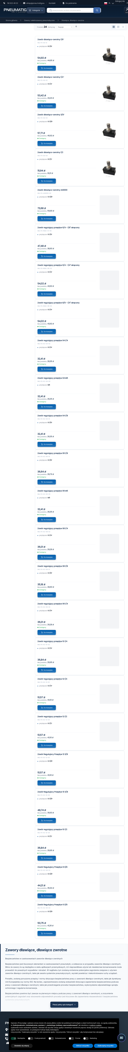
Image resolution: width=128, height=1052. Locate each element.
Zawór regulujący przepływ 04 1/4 (53, 340)
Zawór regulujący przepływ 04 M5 (53, 378)
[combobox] (74, 10)
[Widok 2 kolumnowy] (118, 27)
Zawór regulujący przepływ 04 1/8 (53, 415)
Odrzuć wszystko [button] (82, 1046)
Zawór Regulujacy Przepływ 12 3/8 (53, 754)
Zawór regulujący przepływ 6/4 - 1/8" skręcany (58, 227)
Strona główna (11, 20)
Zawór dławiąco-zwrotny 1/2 (50, 152)
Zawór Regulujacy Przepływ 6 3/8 (52, 904)
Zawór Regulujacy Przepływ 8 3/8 (52, 867)
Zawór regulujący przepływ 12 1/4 (52, 679)
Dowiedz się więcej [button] (21, 1046)
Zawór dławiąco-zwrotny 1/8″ (51, 39)
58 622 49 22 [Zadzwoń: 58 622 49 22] (12, 3)
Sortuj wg (51, 27)
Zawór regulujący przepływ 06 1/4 (53, 603)
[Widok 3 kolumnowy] (114, 27)
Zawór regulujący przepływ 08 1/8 (53, 566)
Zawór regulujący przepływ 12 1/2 (52, 716)
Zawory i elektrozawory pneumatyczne (39, 20)
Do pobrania (71, 3)
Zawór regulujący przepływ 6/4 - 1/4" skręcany (58, 265)
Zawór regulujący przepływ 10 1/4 (52, 641)
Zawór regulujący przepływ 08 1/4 (53, 528)
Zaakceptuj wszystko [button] (106, 1046)
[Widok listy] (123, 27)
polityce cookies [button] (96, 1025)
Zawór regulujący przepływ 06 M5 (53, 491)
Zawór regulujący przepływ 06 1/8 (53, 453)
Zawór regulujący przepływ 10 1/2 (52, 829)
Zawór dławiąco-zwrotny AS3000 (52, 190)
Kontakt (52, 3)
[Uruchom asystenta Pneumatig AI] (120, 1037)
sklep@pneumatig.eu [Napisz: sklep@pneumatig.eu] (35, 3)
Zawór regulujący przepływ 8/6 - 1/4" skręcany (58, 302)
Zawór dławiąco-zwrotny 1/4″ (51, 77)
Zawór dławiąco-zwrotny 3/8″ (51, 114)
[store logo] (15, 10)
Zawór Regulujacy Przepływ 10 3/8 (53, 792)
